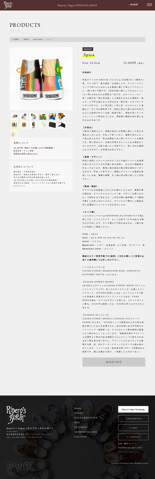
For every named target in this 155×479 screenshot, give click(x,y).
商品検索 (133, 5)
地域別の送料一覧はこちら (26, 156)
